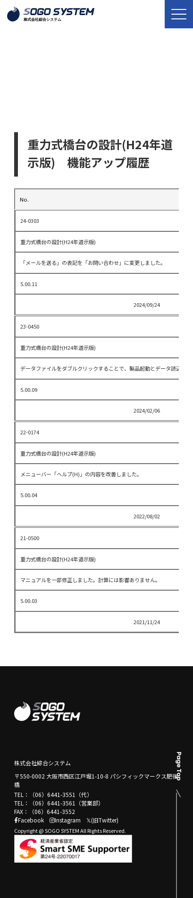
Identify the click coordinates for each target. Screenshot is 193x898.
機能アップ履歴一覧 (75, 92)
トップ (22, 92)
